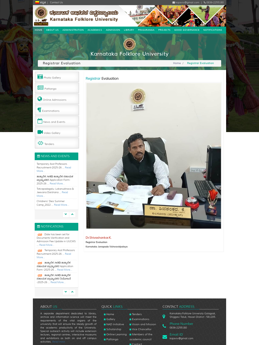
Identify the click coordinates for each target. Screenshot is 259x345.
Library (129, 30)
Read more (58, 341)
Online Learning (115, 334)
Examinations (139, 319)
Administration (73, 30)
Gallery (109, 319)
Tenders (136, 314)
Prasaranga (146, 30)
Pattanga (111, 339)
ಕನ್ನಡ (43, 2)
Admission (113, 30)
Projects (164, 30)
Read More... (57, 183)
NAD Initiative (114, 324)
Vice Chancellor (140, 329)
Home (38, 30)
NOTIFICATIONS (212, 30)
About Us (52, 30)
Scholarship (112, 329)
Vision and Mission (143, 324)
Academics (95, 30)
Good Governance (187, 30)
